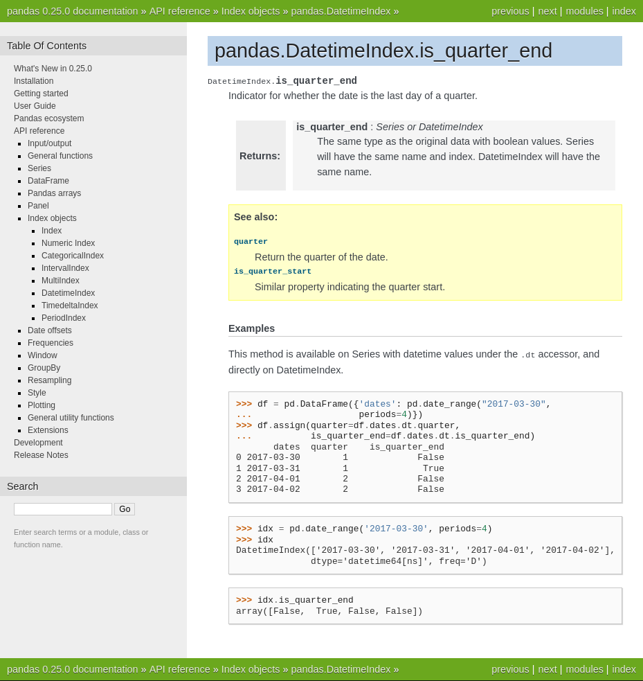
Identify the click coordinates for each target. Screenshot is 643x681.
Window (42, 355)
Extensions (48, 430)
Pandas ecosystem (49, 118)
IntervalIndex (65, 268)
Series (39, 168)
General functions (60, 156)
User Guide (35, 106)
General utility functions (71, 418)
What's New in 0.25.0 (53, 68)
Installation (33, 81)
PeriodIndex (64, 318)
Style (37, 393)
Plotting (41, 405)
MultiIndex (61, 280)
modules (584, 11)
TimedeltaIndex (70, 305)
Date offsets (50, 330)
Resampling (49, 380)
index (624, 11)
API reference (180, 11)
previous (510, 11)
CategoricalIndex (73, 255)
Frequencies (50, 343)
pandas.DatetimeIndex (340, 11)
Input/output (49, 143)
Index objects (250, 11)
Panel (38, 206)
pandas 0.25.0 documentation (72, 11)
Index (52, 231)
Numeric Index (68, 243)
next (547, 11)
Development (38, 443)
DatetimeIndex (68, 293)
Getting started (41, 93)
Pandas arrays (54, 193)
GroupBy (44, 368)
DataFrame (48, 181)
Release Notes (41, 455)
